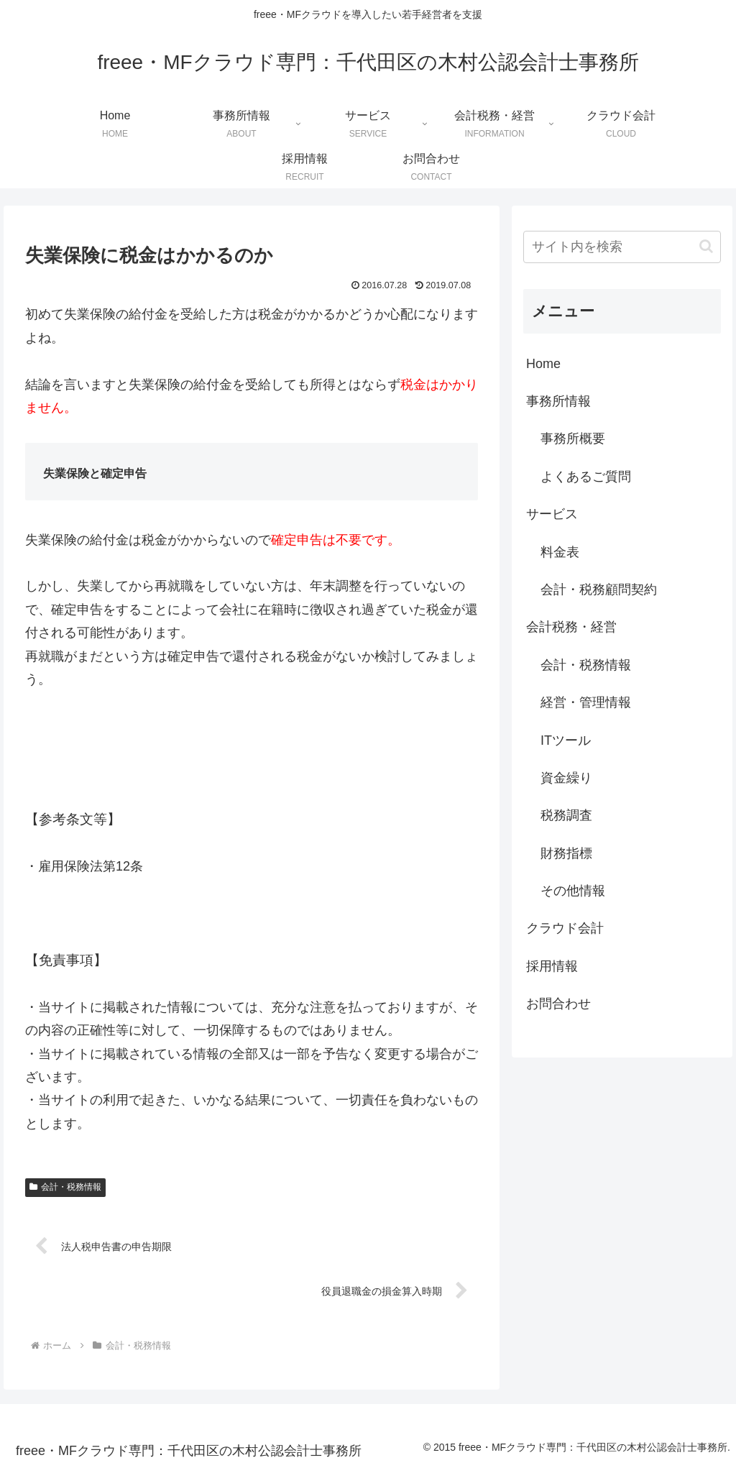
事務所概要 (572, 438)
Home (543, 364)
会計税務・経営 (571, 627)
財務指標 (566, 853)
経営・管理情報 (585, 702)
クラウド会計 (565, 928)
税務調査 (566, 815)
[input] (621, 247)
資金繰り (566, 778)
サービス (552, 514)
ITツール (565, 740)
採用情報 (552, 966)
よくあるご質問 (585, 476)
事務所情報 (558, 401)
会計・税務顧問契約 (598, 589)
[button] (706, 246)
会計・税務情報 (65, 1187)
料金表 (559, 552)
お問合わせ (558, 1003)
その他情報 (572, 891)
